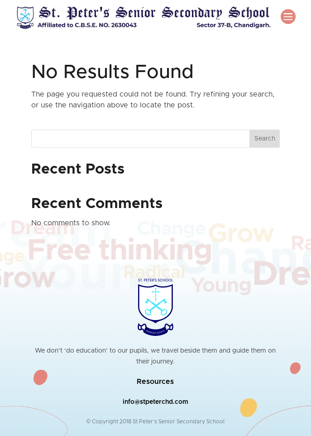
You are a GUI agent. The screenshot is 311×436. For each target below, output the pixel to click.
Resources (155, 381)
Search (264, 139)
